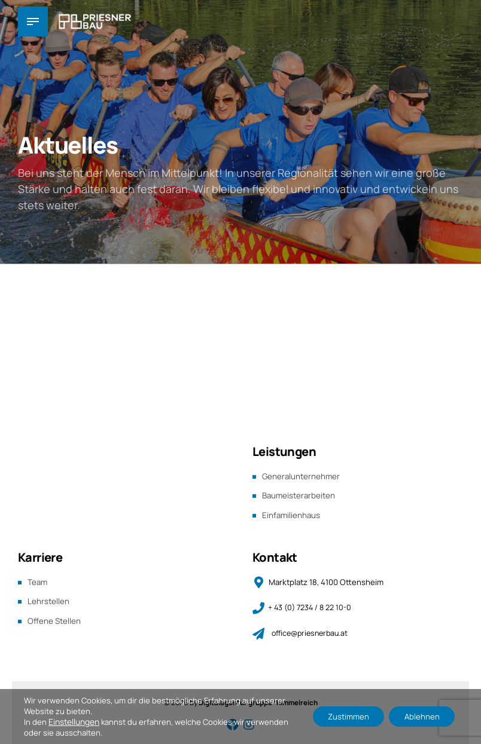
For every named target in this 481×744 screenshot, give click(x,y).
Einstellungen (73, 722)
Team (38, 580)
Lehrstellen (49, 599)
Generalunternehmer (302, 476)
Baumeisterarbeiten (300, 494)
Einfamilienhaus (292, 513)
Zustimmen (338, 716)
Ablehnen (419, 716)
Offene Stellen (55, 617)
